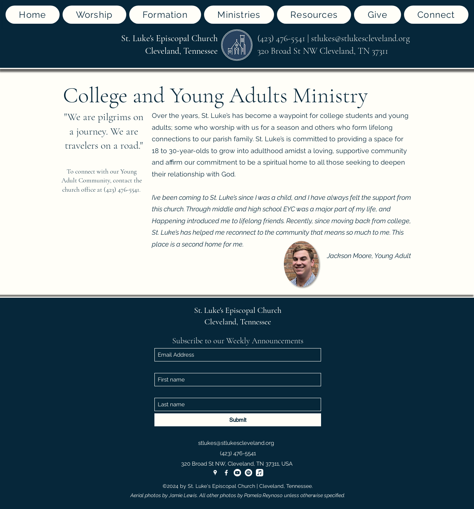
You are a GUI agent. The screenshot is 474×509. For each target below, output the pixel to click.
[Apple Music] (259, 472)
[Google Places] (215, 472)
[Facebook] (226, 472)
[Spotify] (248, 472)
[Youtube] (237, 472)
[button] (94, 15)
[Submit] (237, 419)
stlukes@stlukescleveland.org (360, 38)
